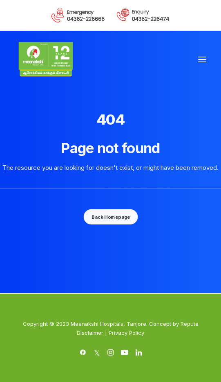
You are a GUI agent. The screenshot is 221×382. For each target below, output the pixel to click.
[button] (202, 59)
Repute (190, 324)
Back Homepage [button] (110, 217)
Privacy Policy (126, 332)
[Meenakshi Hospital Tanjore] (46, 59)
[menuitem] (78, 15)
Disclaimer (90, 332)
